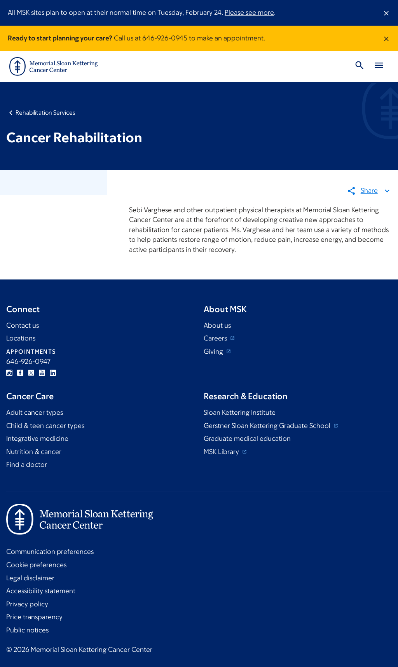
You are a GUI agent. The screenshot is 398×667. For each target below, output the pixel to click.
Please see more (249, 12)
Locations (20, 338)
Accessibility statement (40, 591)
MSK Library (222, 452)
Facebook (20, 373)
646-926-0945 (164, 38)
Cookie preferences (36, 565)
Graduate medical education (247, 438)
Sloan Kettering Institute (240, 412)
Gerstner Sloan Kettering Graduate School (268, 426)
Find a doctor (26, 464)
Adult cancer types (34, 412)
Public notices (27, 630)
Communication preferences (50, 551)
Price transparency (34, 617)
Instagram (9, 373)
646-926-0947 (28, 361)
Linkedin (53, 373)
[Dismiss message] (386, 13)
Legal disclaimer (30, 578)
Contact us (22, 325)
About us (217, 325)
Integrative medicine (37, 438)
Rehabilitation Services (45, 112)
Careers (216, 338)
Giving (214, 351)
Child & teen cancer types (45, 426)
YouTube (42, 373)
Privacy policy (27, 604)
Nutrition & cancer (33, 452)
